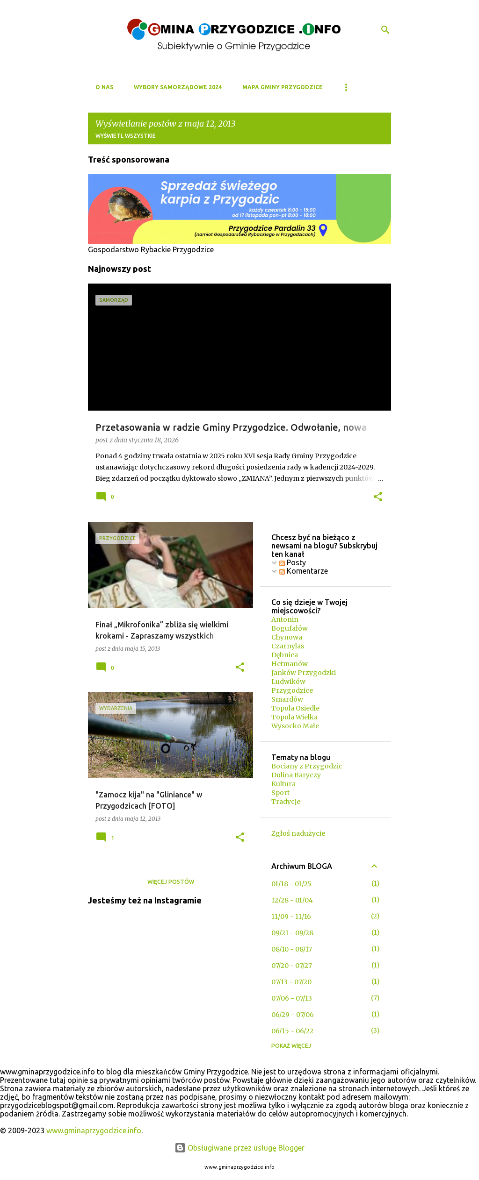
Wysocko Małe (295, 726)
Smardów (287, 699)
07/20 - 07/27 (291, 965)
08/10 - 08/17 (291, 949)
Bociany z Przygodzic (306, 766)
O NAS (104, 87)
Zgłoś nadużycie (298, 833)
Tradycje (285, 801)
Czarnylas (287, 646)
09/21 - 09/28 (292, 933)
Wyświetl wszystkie (125, 136)
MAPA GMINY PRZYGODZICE (282, 87)
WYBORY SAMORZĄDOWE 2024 (178, 87)
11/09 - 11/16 (291, 916)
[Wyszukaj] (385, 30)
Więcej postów (170, 882)
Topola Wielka (294, 717)
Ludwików (288, 681)
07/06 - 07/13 (291, 998)
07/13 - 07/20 (291, 982)
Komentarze (303, 571)
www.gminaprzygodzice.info (93, 1130)
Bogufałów (289, 628)
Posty (292, 562)
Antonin (284, 619)
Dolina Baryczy (296, 775)
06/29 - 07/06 (292, 1014)
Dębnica (284, 655)
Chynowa (286, 637)
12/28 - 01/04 (292, 900)
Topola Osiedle (295, 708)
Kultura (283, 784)
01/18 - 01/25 (291, 884)
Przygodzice (292, 690)
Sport (280, 793)
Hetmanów (289, 664)
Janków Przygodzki (303, 672)
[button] (378, 497)
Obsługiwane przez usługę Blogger (239, 1148)
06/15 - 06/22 (292, 1031)
